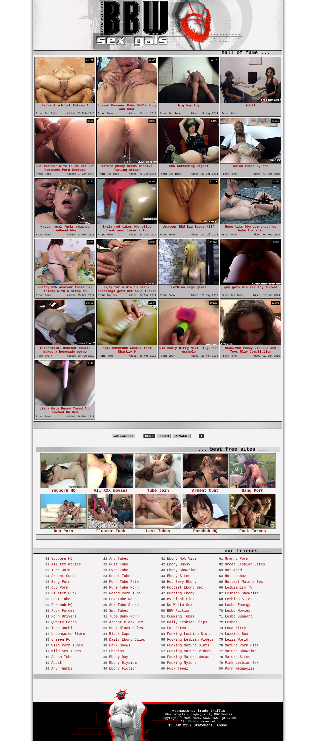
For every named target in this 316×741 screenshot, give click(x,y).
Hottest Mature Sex (244, 582)
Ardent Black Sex (126, 622)
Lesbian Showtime (242, 593)
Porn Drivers (64, 616)
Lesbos (231, 622)
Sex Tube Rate (123, 599)
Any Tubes (118, 559)
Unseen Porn (62, 640)
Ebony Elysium (123, 663)
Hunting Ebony (180, 593)
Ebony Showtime (182, 570)
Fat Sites (176, 628)
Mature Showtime (241, 651)
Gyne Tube (118, 570)
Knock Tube (119, 576)
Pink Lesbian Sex (242, 663)
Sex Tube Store (124, 605)
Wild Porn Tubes (67, 645)
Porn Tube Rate (124, 582)
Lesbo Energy (237, 605)
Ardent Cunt (205, 489)
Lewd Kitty (235, 628)
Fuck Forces (252, 529)
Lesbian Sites (238, 599)
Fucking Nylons (182, 663)
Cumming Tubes (180, 616)
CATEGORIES (123, 436)
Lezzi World (236, 640)
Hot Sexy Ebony (182, 582)
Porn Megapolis (240, 669)
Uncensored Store (68, 634)
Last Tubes (158, 529)
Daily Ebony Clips (127, 640)
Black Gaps (119, 634)
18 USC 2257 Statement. (191, 725)
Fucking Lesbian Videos (190, 640)
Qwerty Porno (64, 622)
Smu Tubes (118, 611)
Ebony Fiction (123, 669)
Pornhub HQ (205, 529)
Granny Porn (236, 559)
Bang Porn (252, 489)
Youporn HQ (63, 489)
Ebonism (116, 651)
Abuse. (223, 725)
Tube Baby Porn (124, 616)
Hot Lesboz (235, 576)
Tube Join (158, 489)
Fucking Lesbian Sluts (189, 634)
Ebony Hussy (178, 564)
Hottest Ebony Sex (185, 588)
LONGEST (181, 436)
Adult (56, 663)
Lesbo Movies (237, 611)
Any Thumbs (61, 669)
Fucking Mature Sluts (188, 645)
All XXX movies (111, 489)
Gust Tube (118, 564)
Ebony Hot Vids (182, 559)
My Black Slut (180, 599)
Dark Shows (119, 645)
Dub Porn (63, 529)
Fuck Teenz (177, 669)
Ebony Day (118, 657)
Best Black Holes (126, 628)
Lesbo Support (238, 616)
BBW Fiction (178, 611)
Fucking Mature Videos (189, 651)
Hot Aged (233, 570)
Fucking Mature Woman (188, 657)
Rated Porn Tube (125, 593)
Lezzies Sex (236, 634)
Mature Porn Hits (242, 645)
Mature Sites (237, 657)
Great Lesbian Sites (245, 564)
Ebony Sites (178, 576)
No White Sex (179, 605)
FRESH (164, 436)
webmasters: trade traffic (198, 711)
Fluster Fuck (111, 529)
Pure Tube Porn (124, 588)
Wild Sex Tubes (66, 651)
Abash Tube (61, 657)
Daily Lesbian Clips (187, 622)
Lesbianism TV (238, 588)
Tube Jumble (62, 628)
